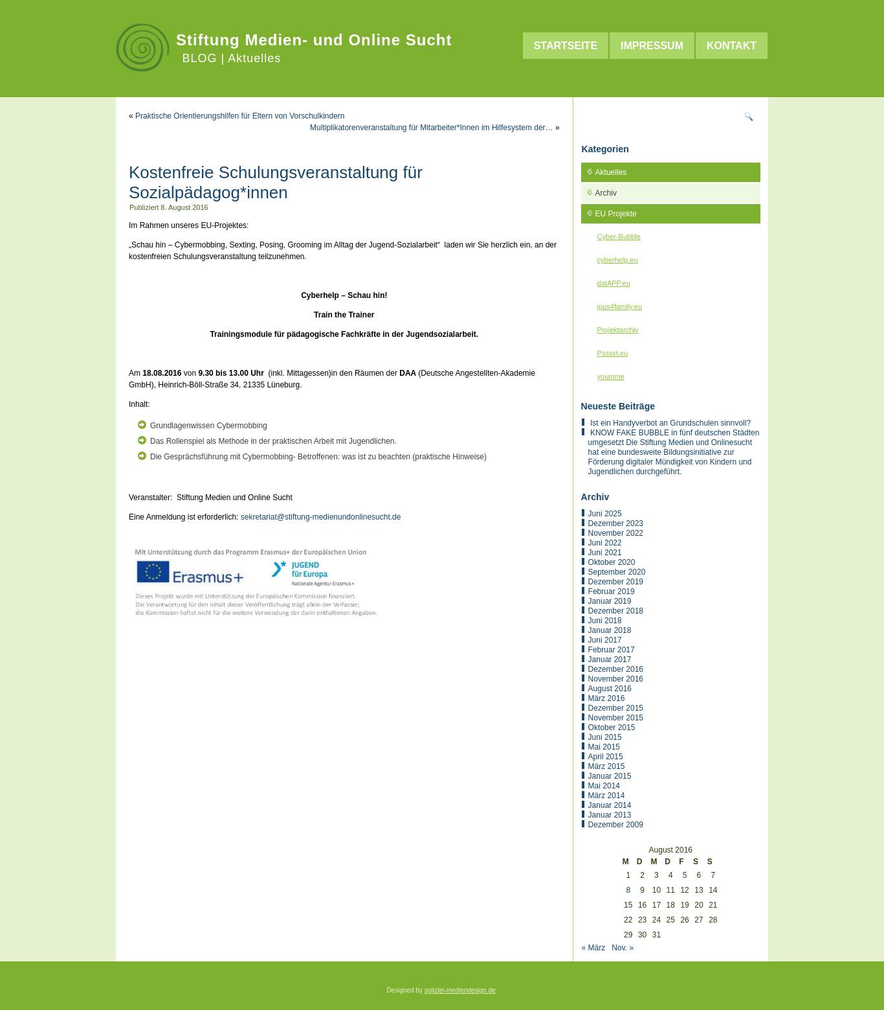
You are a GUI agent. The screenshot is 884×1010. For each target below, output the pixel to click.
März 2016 (606, 698)
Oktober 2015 (611, 727)
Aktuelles (611, 172)
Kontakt (732, 45)
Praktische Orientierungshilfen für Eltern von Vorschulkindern (240, 116)
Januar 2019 (610, 601)
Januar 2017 (610, 659)
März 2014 (606, 795)
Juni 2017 (605, 640)
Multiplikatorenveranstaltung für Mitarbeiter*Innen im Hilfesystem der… (431, 127)
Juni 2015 (605, 737)
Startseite (565, 45)
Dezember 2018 (615, 610)
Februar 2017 (611, 649)
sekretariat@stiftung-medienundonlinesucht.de (321, 517)
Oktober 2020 (611, 562)
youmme (610, 376)
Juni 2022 (605, 542)
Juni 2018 (605, 620)
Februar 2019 (611, 591)
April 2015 (605, 756)
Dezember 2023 (615, 523)
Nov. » (623, 947)
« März (594, 947)
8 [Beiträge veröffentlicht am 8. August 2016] (628, 890)
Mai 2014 (604, 785)
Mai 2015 (604, 747)
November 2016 (615, 678)
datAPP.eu (613, 283)
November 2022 (615, 533)
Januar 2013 (610, 815)
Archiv (606, 193)
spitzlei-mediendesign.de (460, 990)
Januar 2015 (610, 776)
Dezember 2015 (615, 708)
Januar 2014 (610, 805)
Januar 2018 (610, 630)
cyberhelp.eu (617, 260)
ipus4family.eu (620, 306)
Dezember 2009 (615, 824)
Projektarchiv (618, 330)
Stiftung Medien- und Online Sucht (314, 40)
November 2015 (615, 717)
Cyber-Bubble (619, 236)
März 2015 (606, 766)
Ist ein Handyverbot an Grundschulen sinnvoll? (670, 423)
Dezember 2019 (615, 581)
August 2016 (610, 688)
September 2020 (617, 572)
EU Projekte (616, 213)
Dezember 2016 (615, 669)
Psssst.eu (612, 353)
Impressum (652, 45)
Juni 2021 (605, 552)
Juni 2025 (605, 513)
